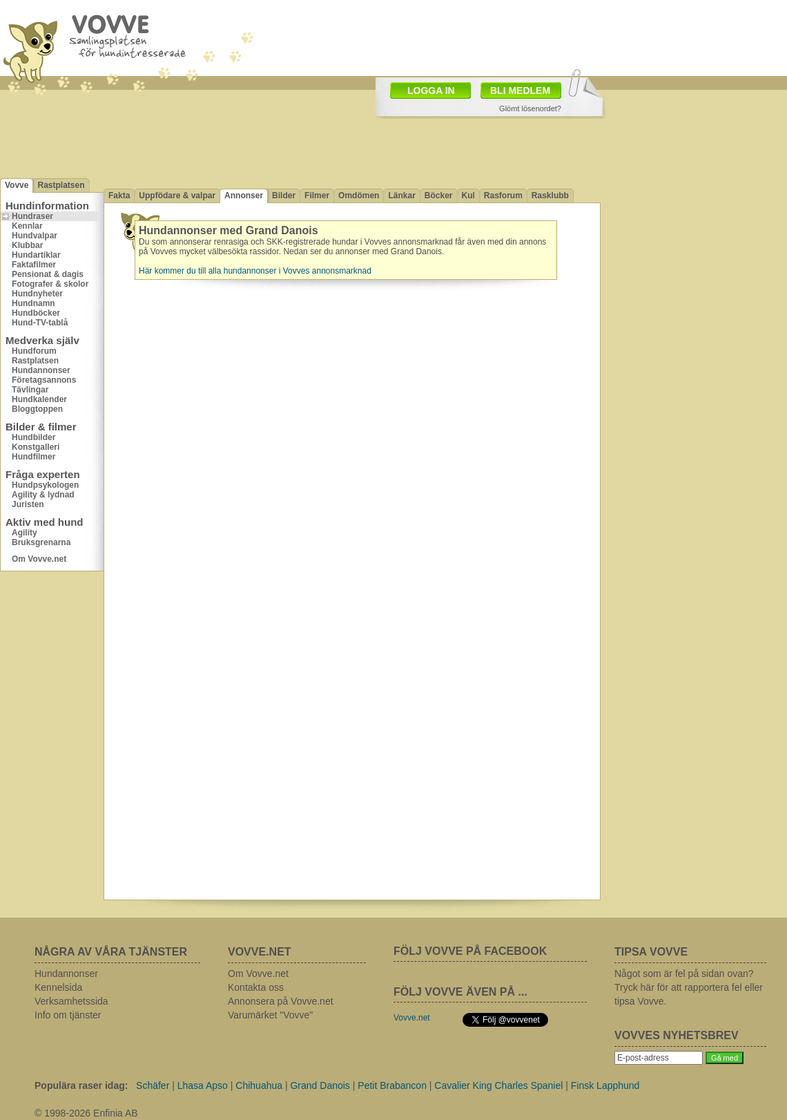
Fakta (119, 195)
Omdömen (358, 195)
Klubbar (27, 245)
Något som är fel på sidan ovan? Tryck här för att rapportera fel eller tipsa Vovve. (688, 987)
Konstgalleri (35, 447)
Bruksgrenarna (41, 542)
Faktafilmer (34, 264)
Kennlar (27, 226)
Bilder (283, 195)
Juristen (28, 504)
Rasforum (503, 195)
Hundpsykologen (45, 485)
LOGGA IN (431, 90)
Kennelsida (58, 987)
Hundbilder (33, 437)
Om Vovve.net (39, 559)
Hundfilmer (33, 457)
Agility (24, 533)
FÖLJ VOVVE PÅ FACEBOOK (470, 951)
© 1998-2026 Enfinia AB (86, 1113)
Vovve (16, 185)
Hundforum (34, 351)
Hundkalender (39, 399)
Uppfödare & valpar (177, 195)
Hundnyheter (37, 293)
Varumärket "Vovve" (270, 1015)
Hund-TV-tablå (40, 323)
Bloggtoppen (37, 409)
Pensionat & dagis (48, 274)
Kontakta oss (256, 987)
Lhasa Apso (202, 1085)
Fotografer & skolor (50, 284)
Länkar (401, 195)
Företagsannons (44, 380)
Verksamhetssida (71, 1001)
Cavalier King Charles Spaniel (498, 1085)
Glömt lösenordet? (530, 108)
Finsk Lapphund (605, 1085)
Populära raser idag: (81, 1085)
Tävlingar (30, 390)
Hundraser (32, 216)
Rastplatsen (60, 185)
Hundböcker (36, 313)
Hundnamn (33, 303)
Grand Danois (319, 1085)
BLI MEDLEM (520, 90)
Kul (468, 195)
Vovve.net (412, 1018)
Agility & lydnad (43, 495)
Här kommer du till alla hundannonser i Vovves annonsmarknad (255, 271)
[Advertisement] (299, 75)
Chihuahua (258, 1085)
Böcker (439, 195)
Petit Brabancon (392, 1085)
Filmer (316, 195)
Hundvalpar (34, 235)
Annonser (243, 195)
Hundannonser (41, 370)
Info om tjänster (68, 1015)
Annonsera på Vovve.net (280, 1001)
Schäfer (152, 1085)
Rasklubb (550, 195)
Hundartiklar (36, 255)
